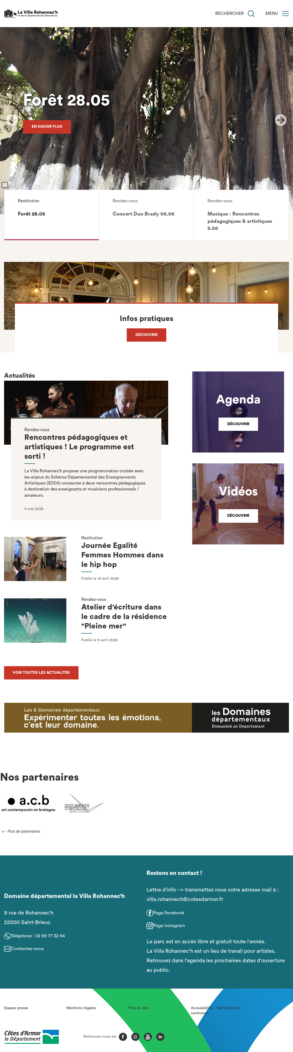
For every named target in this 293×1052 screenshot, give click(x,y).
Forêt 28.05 (66, 100)
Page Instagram (169, 925)
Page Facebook (168, 912)
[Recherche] (251, 13)
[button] (51, 215)
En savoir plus (47, 127)
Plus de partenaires (24, 831)
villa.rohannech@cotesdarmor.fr (184, 899)
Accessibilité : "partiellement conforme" (216, 1010)
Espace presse (16, 1008)
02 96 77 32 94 (50, 936)
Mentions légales (81, 1008)
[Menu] (285, 14)
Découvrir (146, 335)
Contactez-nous (27, 948)
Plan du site (139, 1008)
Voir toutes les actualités (41, 673)
